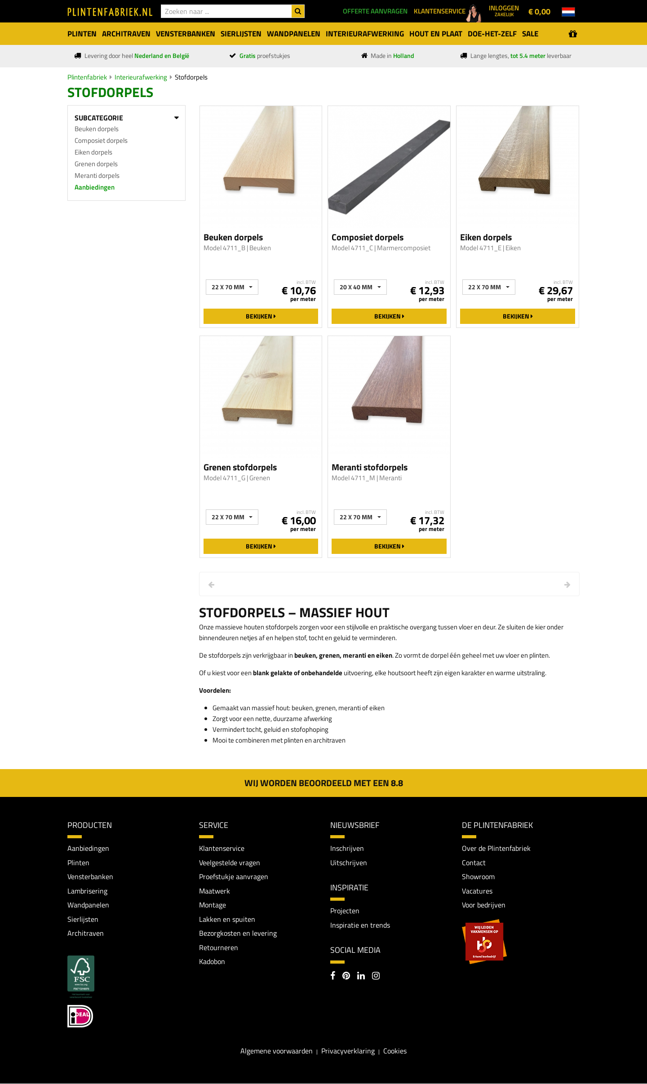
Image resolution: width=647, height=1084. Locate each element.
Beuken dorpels (97, 129)
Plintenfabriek (87, 77)
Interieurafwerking (141, 77)
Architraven (85, 933)
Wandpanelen (88, 905)
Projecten (344, 911)
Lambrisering (87, 890)
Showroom (478, 876)
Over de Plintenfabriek (496, 848)
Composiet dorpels (101, 140)
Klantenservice (221, 848)
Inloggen (504, 10)
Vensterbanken (90, 876)
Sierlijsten (82, 919)
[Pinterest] (346, 976)
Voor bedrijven (483, 905)
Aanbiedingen (95, 187)
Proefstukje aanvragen (233, 876)
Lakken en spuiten (227, 919)
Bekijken (261, 316)
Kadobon (212, 961)
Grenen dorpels (96, 164)
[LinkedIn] (361, 976)
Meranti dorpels (97, 175)
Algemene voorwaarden (276, 1050)
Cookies (395, 1050)
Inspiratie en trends (360, 925)
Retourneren (218, 947)
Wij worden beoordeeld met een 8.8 (323, 783)
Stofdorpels (191, 77)
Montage (212, 905)
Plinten (78, 862)
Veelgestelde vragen (229, 862)
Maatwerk (214, 890)
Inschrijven (347, 848)
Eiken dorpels (93, 152)
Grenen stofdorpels (240, 467)
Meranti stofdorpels (370, 467)
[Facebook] (332, 976)
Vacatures (477, 890)
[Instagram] (376, 976)
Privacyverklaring (348, 1050)
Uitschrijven (348, 862)
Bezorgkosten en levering (238, 933)
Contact (474, 862)
